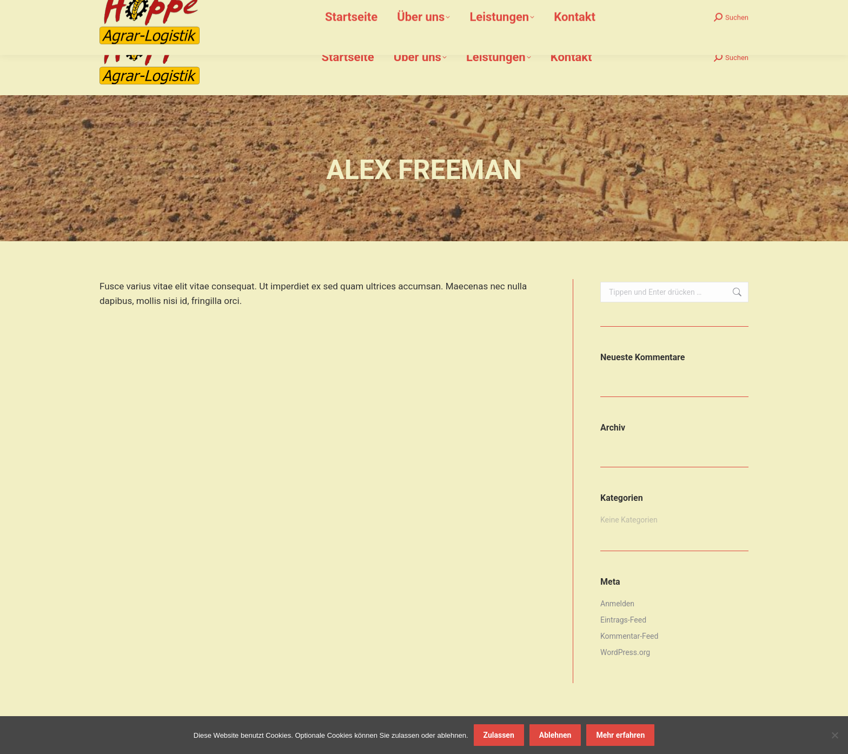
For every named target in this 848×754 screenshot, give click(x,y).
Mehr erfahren (620, 735)
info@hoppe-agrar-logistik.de (256, 10)
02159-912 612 (163, 10)
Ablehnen (555, 735)
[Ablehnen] (834, 735)
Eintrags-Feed (623, 620)
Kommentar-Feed (629, 636)
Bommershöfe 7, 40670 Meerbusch (381, 10)
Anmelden (617, 603)
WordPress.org (625, 652)
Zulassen (498, 735)
